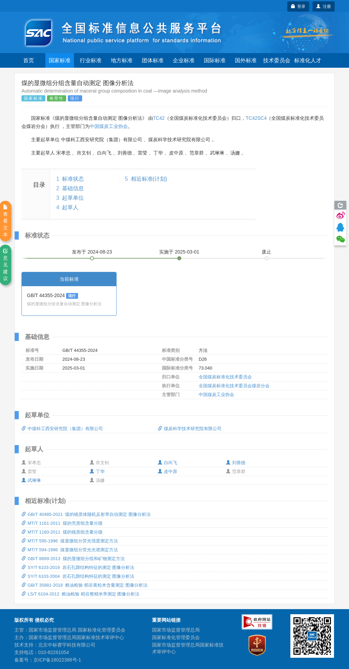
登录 (298, 6)
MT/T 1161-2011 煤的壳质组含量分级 (62, 523)
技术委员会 (276, 60)
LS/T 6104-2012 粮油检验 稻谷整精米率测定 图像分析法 (80, 594)
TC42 (159, 118)
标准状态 (73, 179)
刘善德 (235, 462)
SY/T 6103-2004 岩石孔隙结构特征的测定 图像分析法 (77, 576)
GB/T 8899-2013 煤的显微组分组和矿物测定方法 (73, 558)
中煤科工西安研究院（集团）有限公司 (62, 428)
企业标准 (184, 60)
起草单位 (73, 198)
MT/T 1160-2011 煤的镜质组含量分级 (62, 532)
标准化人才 (307, 60)
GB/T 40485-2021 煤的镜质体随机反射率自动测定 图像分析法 (86, 514)
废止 (266, 252)
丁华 (97, 471)
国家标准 (60, 60)
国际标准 (215, 60)
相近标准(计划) (149, 179)
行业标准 (91, 60)
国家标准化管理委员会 (176, 637)
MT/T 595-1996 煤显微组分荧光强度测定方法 (69, 540)
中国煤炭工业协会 (109, 126)
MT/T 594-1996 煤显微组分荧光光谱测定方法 (69, 549)
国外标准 (246, 60)
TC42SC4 (256, 118)
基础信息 (73, 188)
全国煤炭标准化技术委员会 (225, 376)
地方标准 (122, 60)
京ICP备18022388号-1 (57, 660)
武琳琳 (31, 480)
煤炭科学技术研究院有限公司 (190, 428)
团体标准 (153, 60)
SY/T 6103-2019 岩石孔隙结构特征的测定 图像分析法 (77, 567)
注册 (323, 6)
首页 (28, 60)
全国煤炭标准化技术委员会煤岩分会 (234, 385)
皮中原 (167, 471)
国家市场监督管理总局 (176, 630)
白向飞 (167, 462)
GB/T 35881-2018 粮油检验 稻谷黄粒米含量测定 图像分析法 (84, 585)
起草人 (70, 207)
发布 (92, 252)
